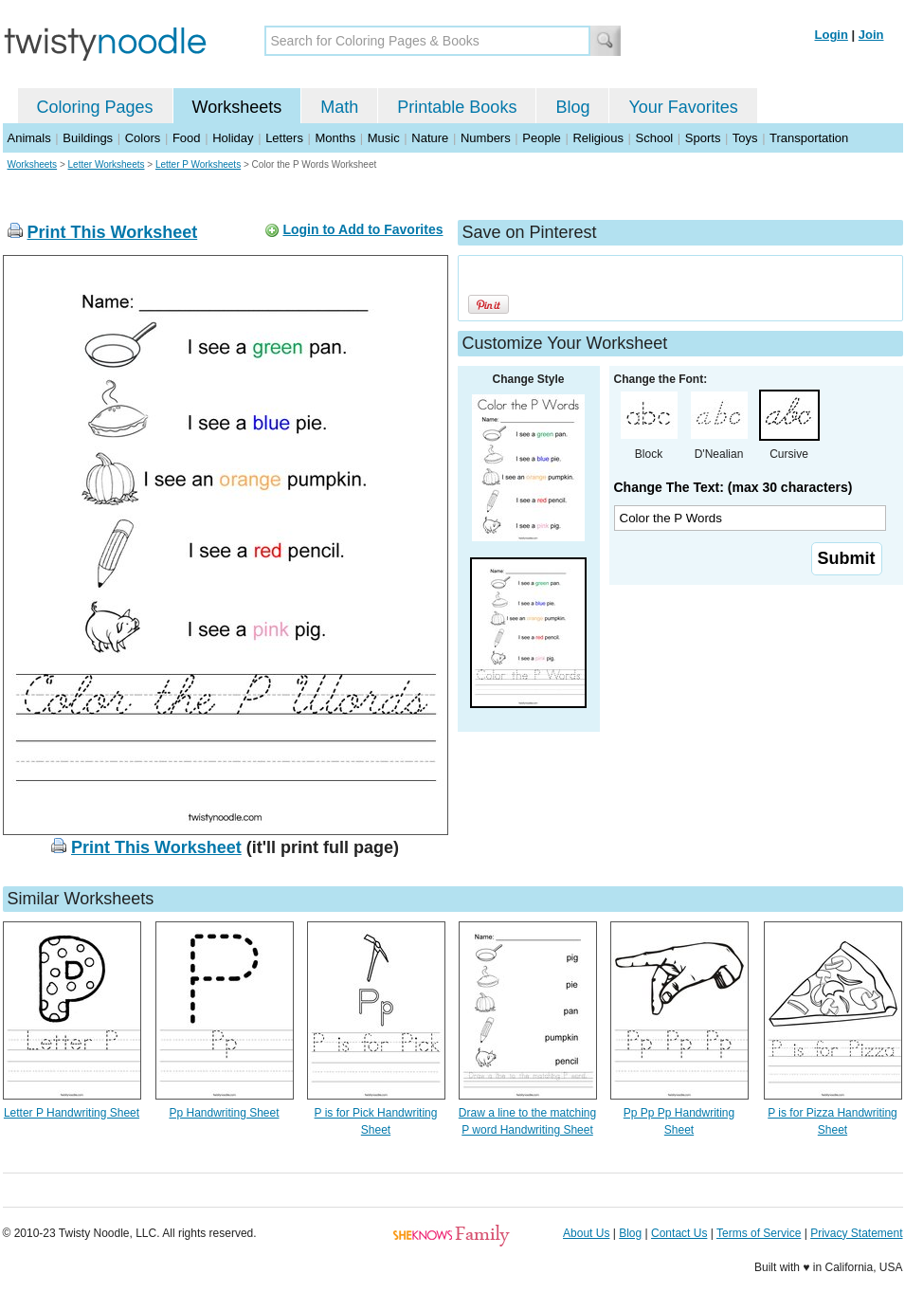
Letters (284, 138)
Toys (745, 138)
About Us (586, 1233)
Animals (29, 138)
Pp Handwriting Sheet (224, 1112)
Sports (703, 138)
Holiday (232, 138)
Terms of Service (758, 1233)
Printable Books (456, 107)
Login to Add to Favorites (362, 229)
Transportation (808, 138)
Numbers (486, 138)
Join (871, 34)
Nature (429, 138)
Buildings (88, 138)
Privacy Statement (856, 1233)
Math (339, 107)
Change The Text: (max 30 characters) (733, 487)
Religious (597, 138)
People (541, 138)
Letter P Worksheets (198, 164)
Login (831, 34)
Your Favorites (682, 107)
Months (336, 138)
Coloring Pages (95, 107)
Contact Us (679, 1233)
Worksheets (237, 107)
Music (384, 138)
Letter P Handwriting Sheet (71, 1112)
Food (186, 138)
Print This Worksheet (112, 232)
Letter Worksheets (106, 164)
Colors (143, 138)
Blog (572, 107)
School (655, 138)
